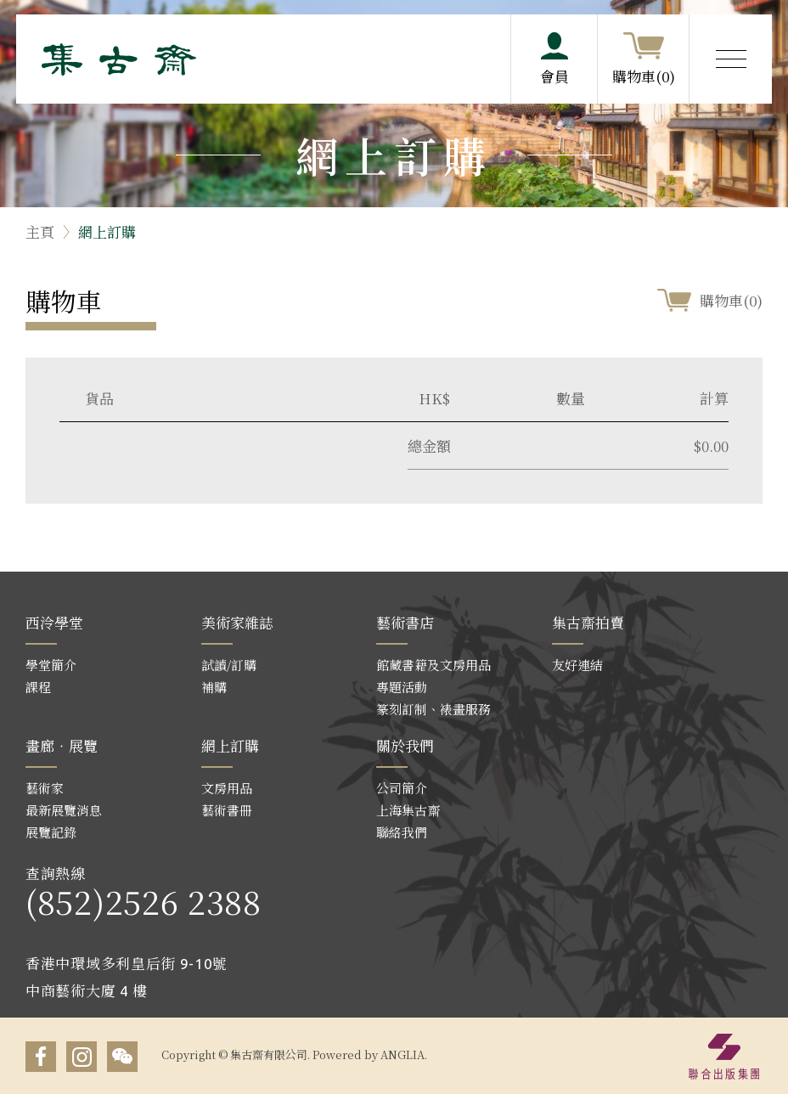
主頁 (39, 231)
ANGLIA (402, 1054)
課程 (38, 687)
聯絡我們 (401, 832)
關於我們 (405, 745)
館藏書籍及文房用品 (433, 665)
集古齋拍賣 (588, 622)
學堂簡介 (50, 665)
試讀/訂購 (228, 665)
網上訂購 (107, 231)
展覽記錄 (50, 832)
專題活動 (401, 687)
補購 (214, 687)
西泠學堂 (54, 622)
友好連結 (577, 665)
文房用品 (226, 788)
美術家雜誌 (237, 622)
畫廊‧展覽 (61, 745)
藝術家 (44, 788)
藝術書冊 (226, 810)
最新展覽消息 (63, 810)
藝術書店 (405, 622)
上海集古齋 (408, 810)
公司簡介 (401, 788)
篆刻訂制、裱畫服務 (433, 709)
